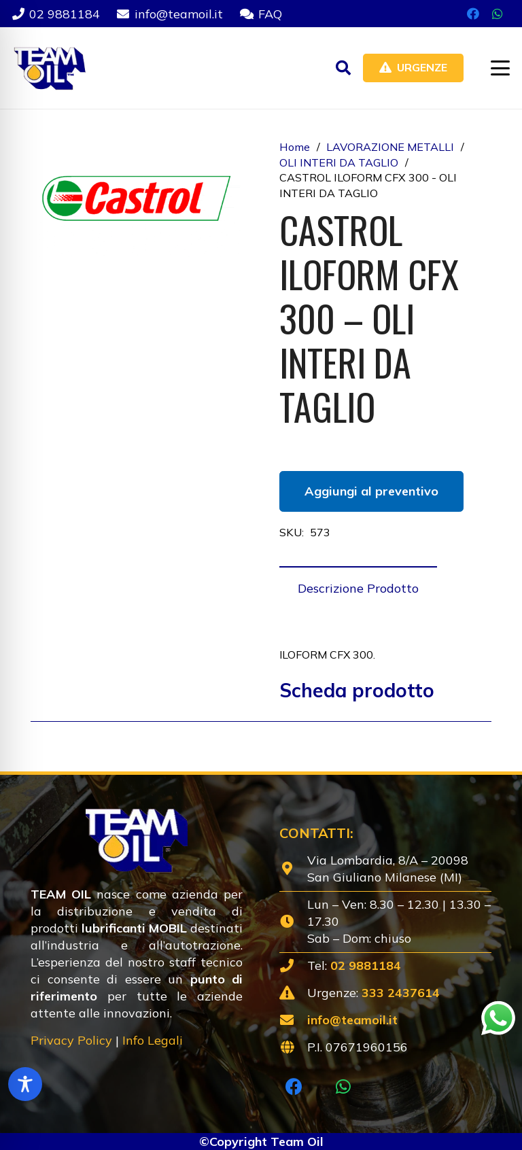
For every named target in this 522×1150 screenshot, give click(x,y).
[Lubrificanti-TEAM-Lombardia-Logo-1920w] (49, 68)
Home (294, 147)
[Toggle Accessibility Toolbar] (25, 1084)
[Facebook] (473, 13)
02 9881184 (365, 965)
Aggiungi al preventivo (371, 491)
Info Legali (152, 1040)
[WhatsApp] (497, 13)
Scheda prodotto (356, 690)
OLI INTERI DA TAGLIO (338, 162)
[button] (343, 68)
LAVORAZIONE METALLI (390, 147)
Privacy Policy (71, 1040)
